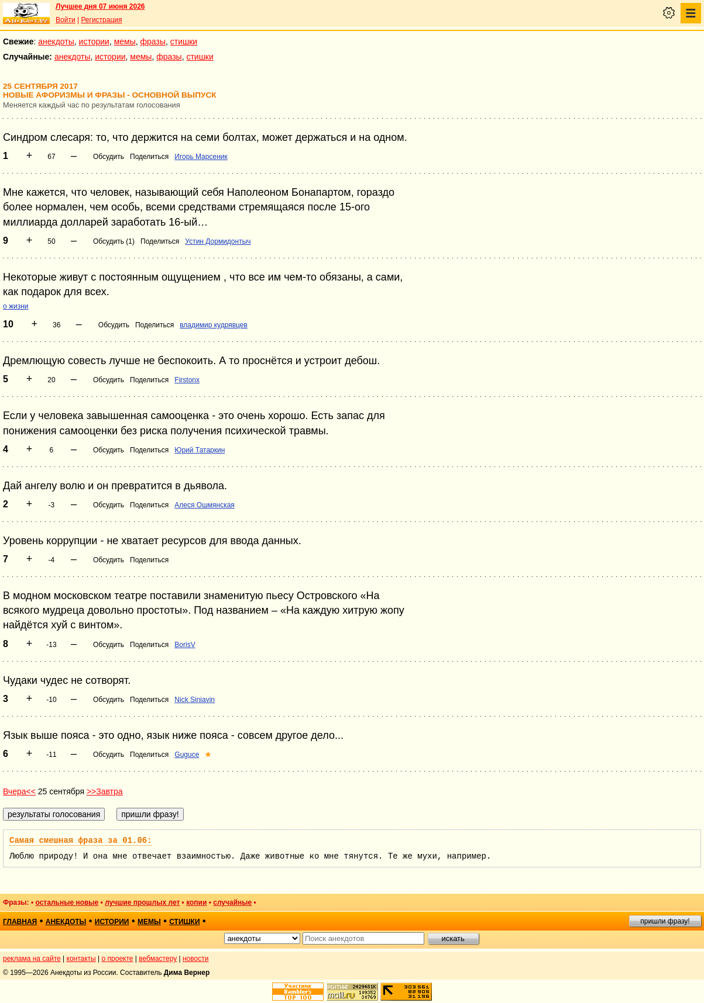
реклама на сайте (32, 958)
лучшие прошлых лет (142, 902)
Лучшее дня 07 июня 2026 (100, 6)
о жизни (16, 306)
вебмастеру (158, 958)
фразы (153, 41)
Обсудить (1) (114, 241)
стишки (183, 41)
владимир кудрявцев (214, 325)
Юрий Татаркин (199, 450)
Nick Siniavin (194, 700)
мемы (125, 41)
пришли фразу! (664, 921)
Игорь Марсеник (200, 157)
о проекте (117, 958)
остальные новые (66, 902)
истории (94, 41)
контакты (81, 958)
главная (20, 922)
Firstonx (187, 380)
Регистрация (101, 20)
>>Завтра (105, 791)
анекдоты (56, 41)
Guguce (186, 754)
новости (195, 958)
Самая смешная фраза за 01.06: (80, 840)
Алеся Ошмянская (204, 505)
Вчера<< (19, 791)
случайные (232, 902)
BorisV (184, 645)
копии (196, 902)
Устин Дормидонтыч (217, 241)
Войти (65, 20)
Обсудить (108, 157)
